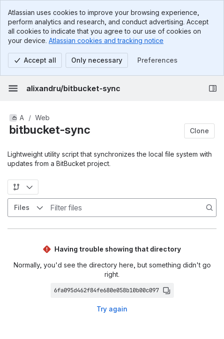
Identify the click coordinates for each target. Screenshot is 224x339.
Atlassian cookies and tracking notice (106, 40)
